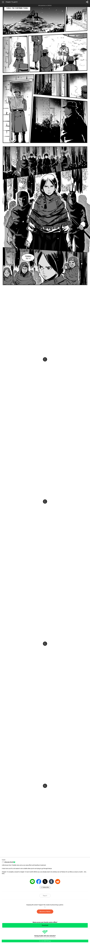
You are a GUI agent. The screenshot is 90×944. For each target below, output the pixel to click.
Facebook (38, 881)
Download (45, 925)
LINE (32, 881)
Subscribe (46, 887)
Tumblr (51, 881)
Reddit (57, 881)
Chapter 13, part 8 (11, 2)
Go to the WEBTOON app (45, 941)
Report (45, 895)
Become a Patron (45, 911)
